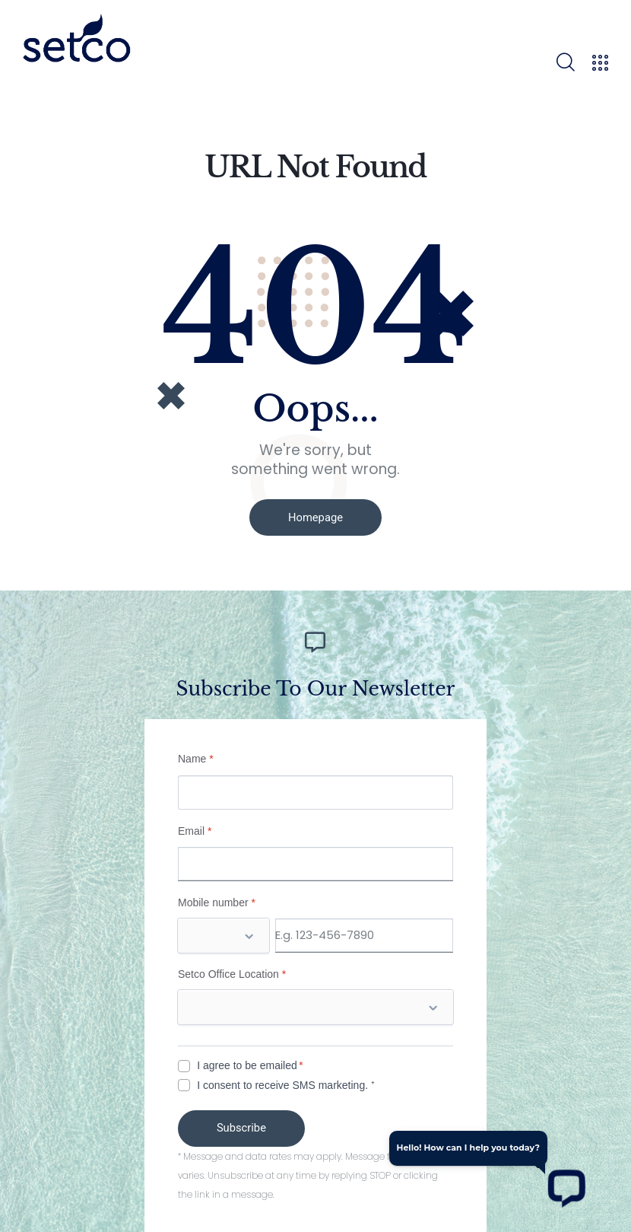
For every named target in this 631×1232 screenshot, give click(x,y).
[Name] (315, 789)
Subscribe (245, 1125)
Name (196, 756)
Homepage (315, 517)
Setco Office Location (232, 971)
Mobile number (216, 899)
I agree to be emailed (247, 1062)
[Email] (315, 861)
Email (194, 828)
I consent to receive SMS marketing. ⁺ (286, 1082)
